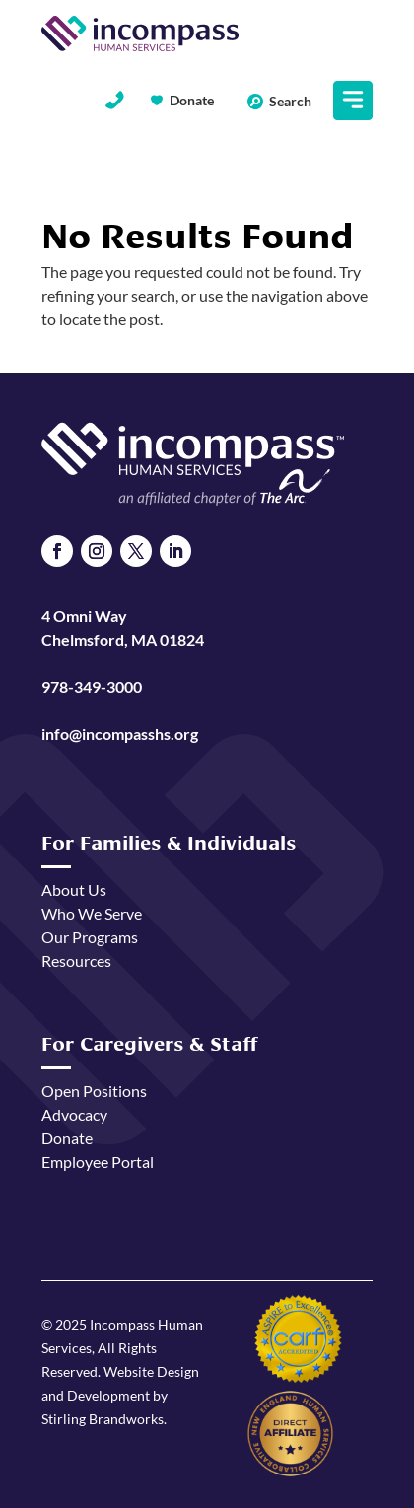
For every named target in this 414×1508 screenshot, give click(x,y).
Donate (192, 100)
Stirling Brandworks (102, 1418)
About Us (73, 889)
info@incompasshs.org (119, 733)
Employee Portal (97, 1161)
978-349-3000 (91, 686)
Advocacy (74, 1114)
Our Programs (89, 936)
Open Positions (94, 1090)
